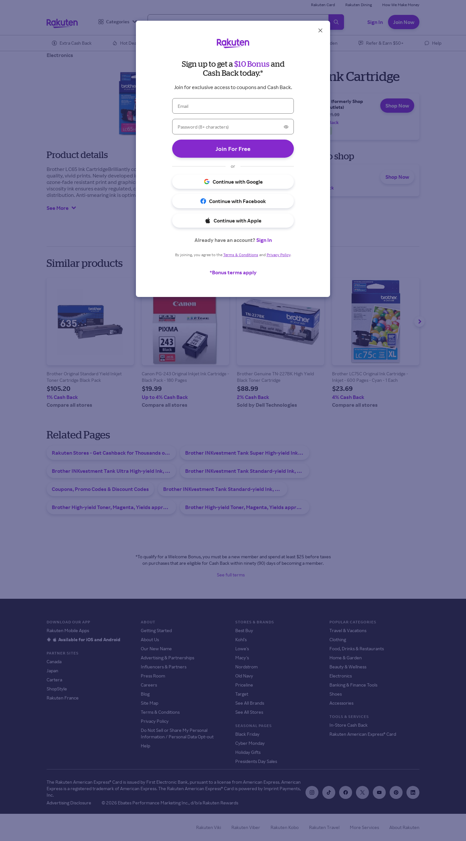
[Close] (320, 30)
